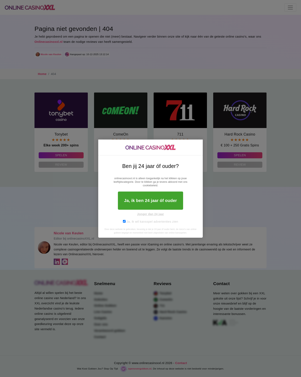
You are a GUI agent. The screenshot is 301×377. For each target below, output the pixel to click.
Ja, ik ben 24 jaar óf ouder (150, 200)
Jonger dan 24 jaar (150, 214)
